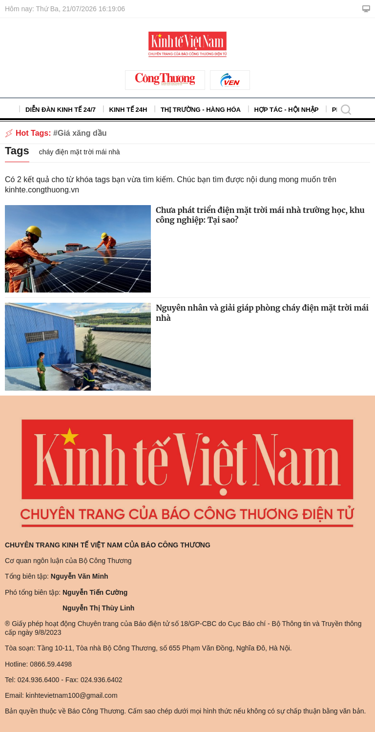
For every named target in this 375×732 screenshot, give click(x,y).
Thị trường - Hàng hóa (201, 109)
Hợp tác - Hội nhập (286, 109)
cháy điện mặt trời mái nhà (79, 152)
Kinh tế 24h (128, 109)
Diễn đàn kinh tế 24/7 (60, 109)
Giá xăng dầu (82, 133)
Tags (17, 151)
